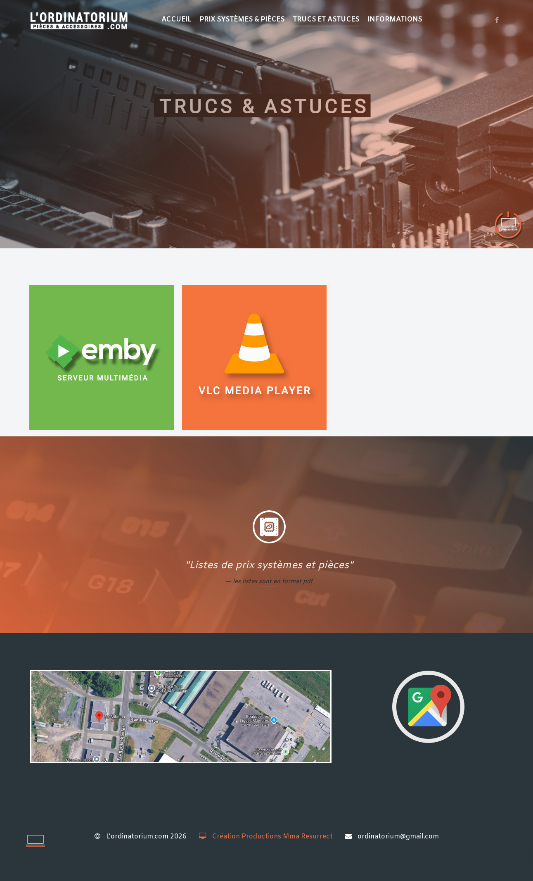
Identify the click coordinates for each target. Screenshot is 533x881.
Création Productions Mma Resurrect (266, 836)
